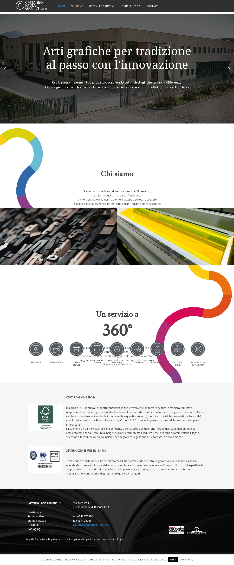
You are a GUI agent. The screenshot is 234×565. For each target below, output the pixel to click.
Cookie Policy (68, 539)
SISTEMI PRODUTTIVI (101, 6)
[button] (5, 68)
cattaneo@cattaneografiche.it (91, 524)
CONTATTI (153, 6)
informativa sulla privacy (45, 539)
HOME (62, 6)
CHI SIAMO (77, 6)
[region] (117, 68)
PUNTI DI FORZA (132, 6)
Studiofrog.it (116, 539)
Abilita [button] (173, 559)
